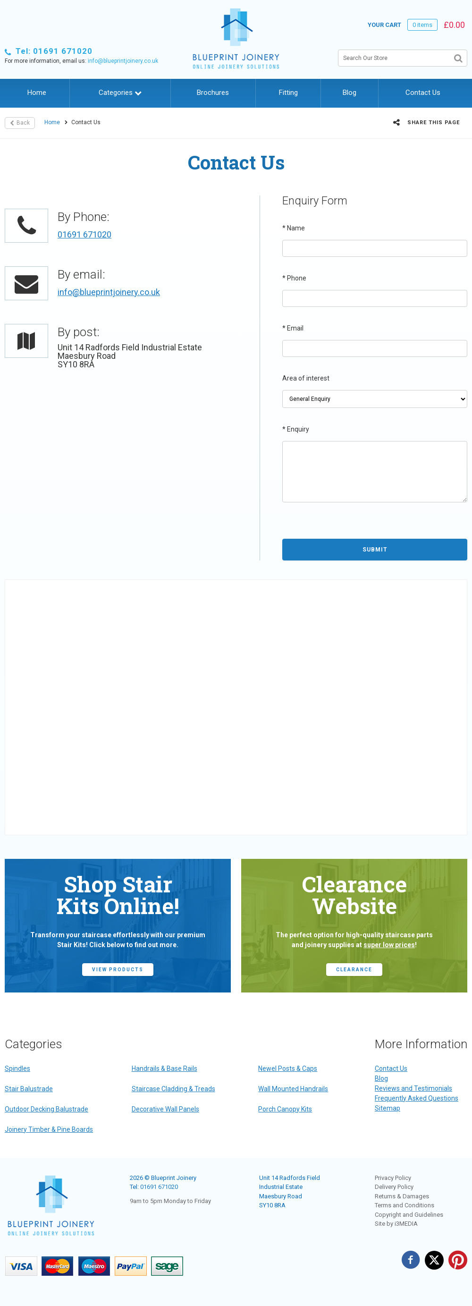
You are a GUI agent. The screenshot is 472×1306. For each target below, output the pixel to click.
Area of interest (305, 378)
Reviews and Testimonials (413, 1088)
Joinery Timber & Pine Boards (49, 1129)
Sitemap (387, 1108)
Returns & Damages (402, 1196)
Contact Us (422, 92)
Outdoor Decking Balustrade (46, 1109)
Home (36, 92)
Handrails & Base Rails (164, 1068)
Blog (349, 92)
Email (292, 328)
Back (20, 122)
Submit (375, 549)
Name (293, 228)
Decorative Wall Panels (165, 1109)
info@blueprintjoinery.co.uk (123, 61)
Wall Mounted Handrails (293, 1089)
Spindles (17, 1068)
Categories (120, 92)
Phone (294, 278)
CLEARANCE (354, 969)
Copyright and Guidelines (409, 1214)
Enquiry (295, 429)
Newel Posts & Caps (287, 1068)
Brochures (213, 92)
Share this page (426, 122)
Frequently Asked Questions (416, 1098)
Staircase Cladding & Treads (173, 1089)
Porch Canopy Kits (285, 1109)
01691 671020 (84, 234)
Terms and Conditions (404, 1205)
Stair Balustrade (29, 1089)
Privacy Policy (393, 1177)
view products (117, 969)
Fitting (288, 92)
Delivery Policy (394, 1186)
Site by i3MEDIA (396, 1223)
